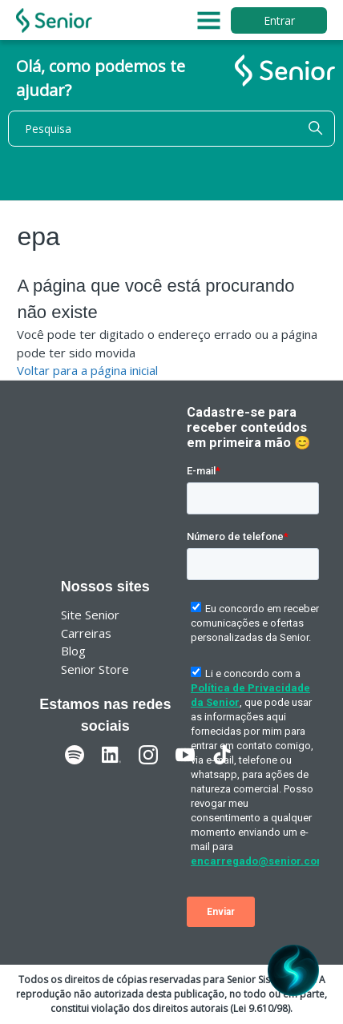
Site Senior (90, 615)
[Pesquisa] (171, 129)
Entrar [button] (279, 20)
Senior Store (95, 669)
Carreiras (86, 633)
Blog (73, 651)
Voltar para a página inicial (87, 370)
